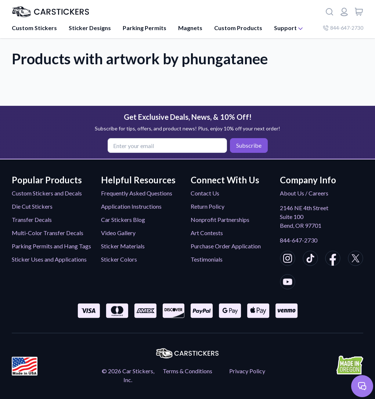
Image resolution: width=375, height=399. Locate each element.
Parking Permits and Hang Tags (51, 245)
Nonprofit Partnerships (220, 219)
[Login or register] (344, 11)
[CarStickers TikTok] (310, 259)
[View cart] (358, 11)
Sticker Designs (90, 27)
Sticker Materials (123, 245)
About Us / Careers (304, 193)
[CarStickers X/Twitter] (355, 259)
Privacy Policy (247, 370)
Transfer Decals (32, 219)
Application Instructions (131, 206)
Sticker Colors (119, 259)
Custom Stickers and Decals (47, 193)
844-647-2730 (298, 240)
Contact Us (205, 193)
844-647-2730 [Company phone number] (343, 28)
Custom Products (238, 27)
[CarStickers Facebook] (332, 259)
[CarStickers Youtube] (287, 283)
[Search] (329, 11)
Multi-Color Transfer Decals (47, 232)
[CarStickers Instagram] (287, 259)
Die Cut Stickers (32, 206)
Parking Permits (144, 27)
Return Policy (207, 206)
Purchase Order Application (226, 245)
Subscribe (249, 145)
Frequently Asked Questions (136, 193)
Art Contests (207, 232)
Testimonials (207, 259)
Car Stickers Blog (123, 219)
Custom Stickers (34, 27)
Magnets (190, 27)
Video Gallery (118, 232)
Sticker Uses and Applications (49, 259)
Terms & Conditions (187, 370)
